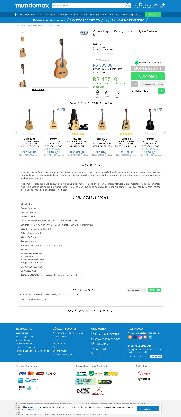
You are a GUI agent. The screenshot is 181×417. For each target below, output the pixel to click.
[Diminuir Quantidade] (136, 85)
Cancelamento (59, 336)
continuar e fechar (148, 409)
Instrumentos (80, 14)
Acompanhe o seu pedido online (68, 333)
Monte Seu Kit (65, 14)
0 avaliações (111, 54)
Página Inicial (20, 25)
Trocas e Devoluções (62, 354)
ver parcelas (99, 72)
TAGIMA (97, 44)
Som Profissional (98, 14)
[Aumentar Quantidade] (136, 83)
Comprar (148, 76)
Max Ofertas (153, 14)
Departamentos (28, 14)
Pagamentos (59, 344)
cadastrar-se (146, 7)
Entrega (56, 340)
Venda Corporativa (131, 14)
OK (161, 91)
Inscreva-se (156, 356)
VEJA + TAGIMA (38, 90)
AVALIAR (154, 290)
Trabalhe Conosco (23, 344)
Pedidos (57, 347)
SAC (97, 354)
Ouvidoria (19, 354)
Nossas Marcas (22, 340)
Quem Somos (21, 333)
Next (164, 132)
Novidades (114, 14)
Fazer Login (145, 5)
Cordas (50, 25)
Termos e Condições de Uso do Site (32, 351)
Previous (16, 132)
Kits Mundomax (47, 14)
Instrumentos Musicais (36, 25)
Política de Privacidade (26, 347)
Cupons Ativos (59, 351)
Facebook (101, 349)
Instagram (102, 344)
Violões (58, 25)
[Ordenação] (136, 290)
